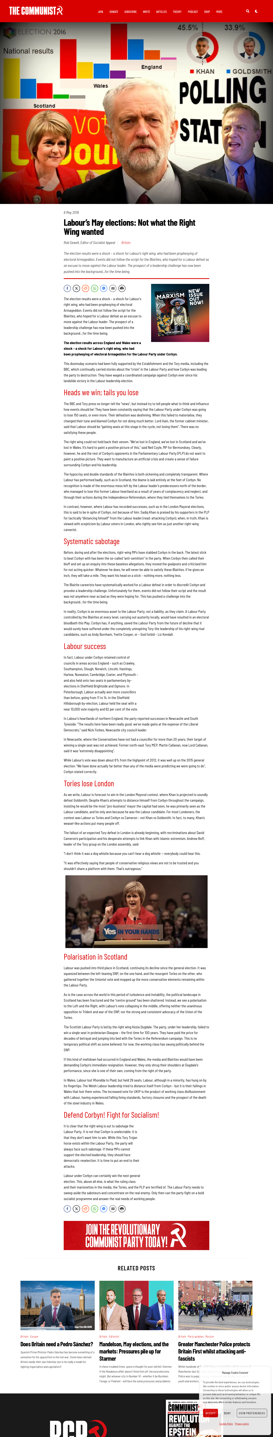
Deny (227, 1413)
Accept (211, 1413)
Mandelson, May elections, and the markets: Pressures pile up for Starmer (134, 1353)
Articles (161, 11)
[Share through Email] (112, 290)
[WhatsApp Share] (94, 290)
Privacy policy (242, 1423)
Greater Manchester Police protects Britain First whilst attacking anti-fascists (214, 1353)
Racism (209, 1338)
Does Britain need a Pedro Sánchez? (56, 1346)
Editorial (114, 1338)
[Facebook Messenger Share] (103, 290)
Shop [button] (207, 11)
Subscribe (130, 11)
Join (100, 11)
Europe (34, 1338)
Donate (114, 11)
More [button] (219, 11)
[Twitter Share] (76, 290)
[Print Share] (122, 290)
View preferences (252, 1413)
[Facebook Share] (67, 290)
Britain (125, 244)
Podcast (193, 11)
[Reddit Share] (85, 290)
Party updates (196, 1338)
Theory (177, 11)
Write (146, 11)
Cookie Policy (226, 1423)
